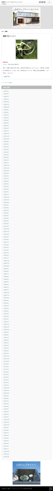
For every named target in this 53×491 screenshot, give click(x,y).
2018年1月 (6, 353)
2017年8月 (6, 366)
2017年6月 (6, 372)
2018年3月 (6, 348)
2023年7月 (6, 178)
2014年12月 (6, 451)
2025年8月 (6, 112)
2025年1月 (6, 130)
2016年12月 (6, 387)
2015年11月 (6, 422)
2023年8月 (6, 176)
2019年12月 (6, 292)
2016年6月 (6, 403)
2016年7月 (6, 401)
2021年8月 (6, 239)
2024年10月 (6, 138)
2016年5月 (6, 406)
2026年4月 (6, 91)
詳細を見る (7, 76)
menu (49, 2)
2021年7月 (6, 242)
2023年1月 (6, 194)
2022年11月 (6, 199)
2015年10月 (6, 424)
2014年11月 (6, 454)
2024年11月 (6, 136)
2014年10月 (6, 456)
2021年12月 (6, 228)
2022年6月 (6, 213)
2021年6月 (6, 244)
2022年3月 (6, 220)
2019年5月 (6, 311)
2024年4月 (6, 154)
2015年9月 (6, 427)
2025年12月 (6, 101)
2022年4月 (6, 218)
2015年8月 (6, 430)
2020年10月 (6, 266)
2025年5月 (6, 120)
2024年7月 (6, 146)
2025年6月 (6, 117)
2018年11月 (6, 326)
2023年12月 (6, 165)
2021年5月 (6, 247)
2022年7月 (6, 210)
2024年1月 (6, 162)
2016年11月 (6, 390)
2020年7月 (6, 273)
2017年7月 (6, 369)
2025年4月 (6, 123)
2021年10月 (6, 234)
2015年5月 (6, 438)
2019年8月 (6, 303)
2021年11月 (6, 231)
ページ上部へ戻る (50, 488)
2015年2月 (6, 446)
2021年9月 (6, 236)
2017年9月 (6, 364)
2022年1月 (6, 226)
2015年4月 (6, 440)
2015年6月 (6, 435)
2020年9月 (6, 268)
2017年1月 (6, 385)
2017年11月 (6, 358)
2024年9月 (6, 141)
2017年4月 (6, 377)
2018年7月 (6, 337)
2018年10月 (6, 329)
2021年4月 (6, 250)
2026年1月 (6, 99)
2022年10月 (6, 202)
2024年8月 (6, 144)
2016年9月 (6, 395)
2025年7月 (6, 115)
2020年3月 (6, 284)
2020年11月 (6, 263)
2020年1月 (6, 289)
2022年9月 (6, 205)
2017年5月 (6, 374)
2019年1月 (6, 321)
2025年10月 (6, 107)
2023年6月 (6, 181)
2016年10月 (6, 393)
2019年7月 (6, 305)
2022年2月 (6, 223)
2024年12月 (6, 133)
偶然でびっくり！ (9, 36)
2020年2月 (6, 287)
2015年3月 (6, 443)
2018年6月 (6, 340)
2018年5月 (6, 342)
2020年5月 (6, 279)
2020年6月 (6, 276)
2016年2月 (6, 414)
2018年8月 (6, 334)
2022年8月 (6, 207)
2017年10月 (6, 361)
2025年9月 (6, 109)
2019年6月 (6, 308)
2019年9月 (6, 300)
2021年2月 (6, 255)
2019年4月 (6, 313)
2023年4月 (6, 186)
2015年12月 (6, 419)
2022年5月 (6, 215)
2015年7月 (6, 432)
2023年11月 (6, 168)
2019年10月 (6, 297)
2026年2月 (6, 96)
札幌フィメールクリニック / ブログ (15, 488)
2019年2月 (6, 319)
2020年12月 (6, 260)
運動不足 (17, 64)
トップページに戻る (7, 82)
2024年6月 (6, 149)
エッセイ (5, 64)
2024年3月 (6, 157)
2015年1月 (6, 448)
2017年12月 (6, 356)
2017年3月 (6, 379)
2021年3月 (6, 252)
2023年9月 (6, 173)
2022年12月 (6, 197)
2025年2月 (6, 128)
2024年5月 (6, 152)
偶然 (9, 64)
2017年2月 (6, 382)
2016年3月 (6, 411)
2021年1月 (6, 258)
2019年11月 (6, 295)
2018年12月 (6, 324)
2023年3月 (6, 189)
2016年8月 (6, 398)
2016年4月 (6, 409)
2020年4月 (6, 281)
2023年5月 (6, 183)
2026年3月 (6, 93)
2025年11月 (6, 104)
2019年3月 (6, 316)
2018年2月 (6, 350)
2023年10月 (6, 170)
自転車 (12, 64)
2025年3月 (6, 125)
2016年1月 (6, 417)
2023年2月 (6, 191)
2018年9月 (6, 332)
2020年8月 (6, 271)
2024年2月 (6, 160)
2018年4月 (6, 345)
